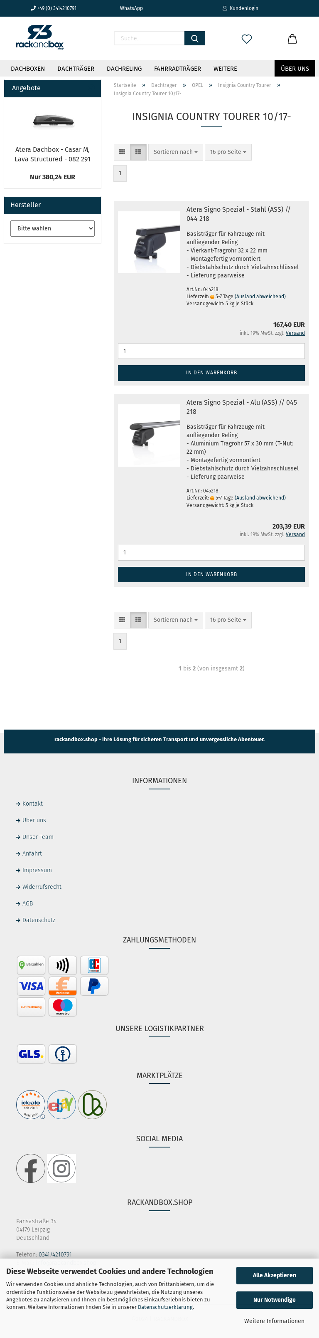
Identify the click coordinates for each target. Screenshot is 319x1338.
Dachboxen (28, 68)
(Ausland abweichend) (260, 296)
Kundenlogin (240, 8)
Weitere (225, 68)
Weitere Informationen (274, 1321)
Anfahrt (32, 853)
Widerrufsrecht (41, 886)
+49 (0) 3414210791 (53, 8)
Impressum (37, 870)
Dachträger (75, 68)
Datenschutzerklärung (165, 1307)
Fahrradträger (177, 68)
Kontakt (32, 803)
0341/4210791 (55, 1254)
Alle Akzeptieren (274, 1275)
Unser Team (38, 837)
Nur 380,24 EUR (52, 177)
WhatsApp (128, 8)
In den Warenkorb (211, 373)
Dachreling (124, 68)
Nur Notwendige (274, 1299)
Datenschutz (38, 920)
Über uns (295, 68)
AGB (27, 903)
